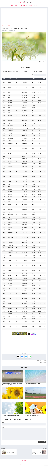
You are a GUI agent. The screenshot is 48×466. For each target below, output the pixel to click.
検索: (33, 74)
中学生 (44, 362)
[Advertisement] (24, 16)
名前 (3, 422)
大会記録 (44, 360)
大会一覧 (20, 5)
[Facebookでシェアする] (22, 356)
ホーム (12, 5)
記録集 (16, 5)
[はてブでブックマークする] (26, 356)
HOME (24, 460)
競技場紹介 (31, 5)
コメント (4, 427)
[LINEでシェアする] (29, 356)
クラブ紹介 (25, 5)
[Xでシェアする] (18, 356)
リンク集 (35, 5)
